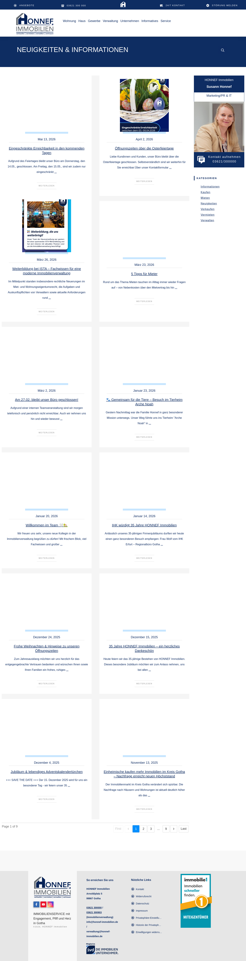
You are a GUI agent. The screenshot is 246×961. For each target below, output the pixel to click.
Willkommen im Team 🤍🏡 (46, 525)
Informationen (210, 186)
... (55, 172)
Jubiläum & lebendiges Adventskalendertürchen (47, 772)
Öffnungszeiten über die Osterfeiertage (144, 148)
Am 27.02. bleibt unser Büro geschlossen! (46, 400)
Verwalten (207, 220)
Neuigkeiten (209, 203)
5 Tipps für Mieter (144, 274)
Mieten (205, 197)
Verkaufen (208, 209)
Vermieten (208, 214)
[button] (146, 917)
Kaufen (205, 192)
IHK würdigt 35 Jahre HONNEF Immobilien (144, 525)
